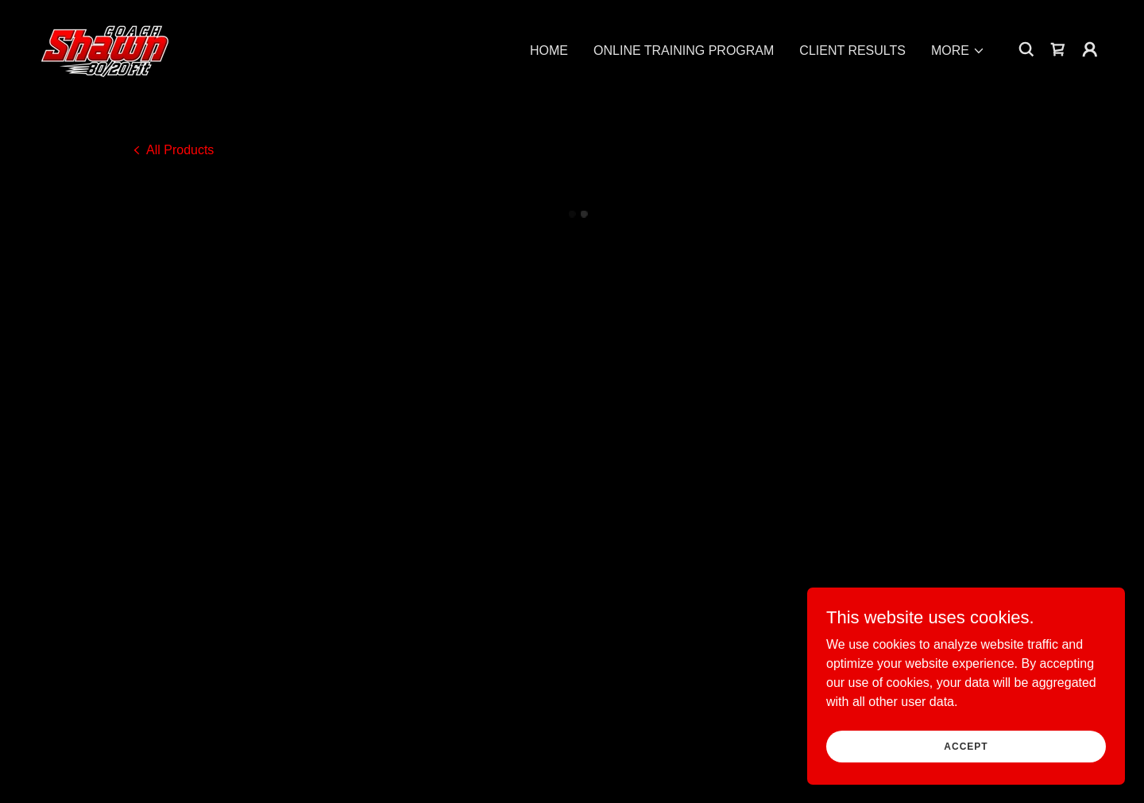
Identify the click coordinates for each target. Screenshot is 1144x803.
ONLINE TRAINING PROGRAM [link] (683, 49)
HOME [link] (549, 49)
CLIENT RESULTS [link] (852, 49)
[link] (105, 47)
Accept (965, 745)
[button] (958, 50)
